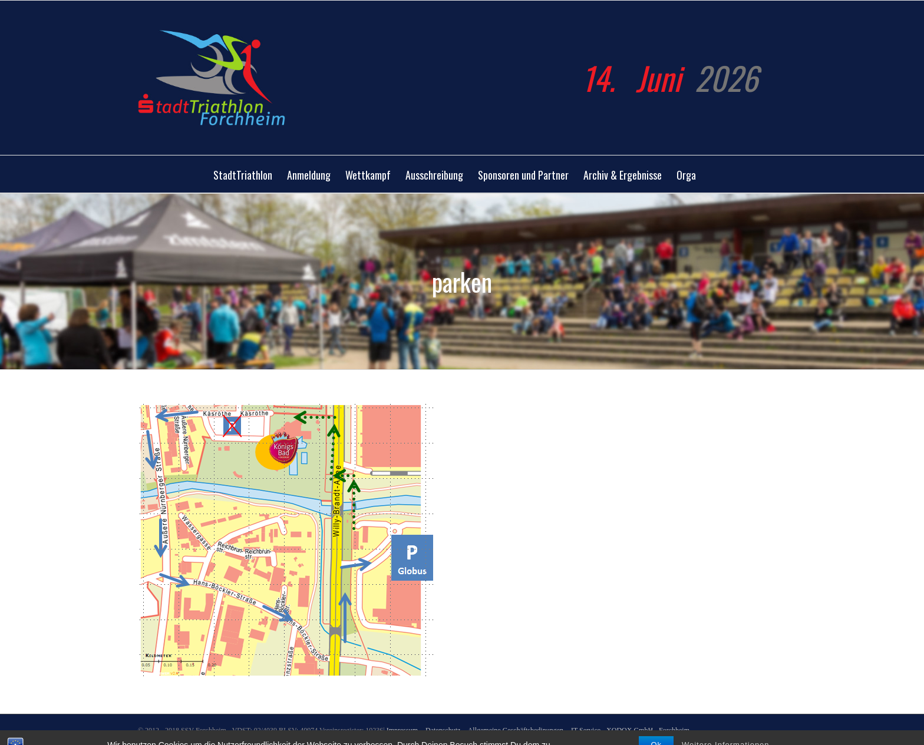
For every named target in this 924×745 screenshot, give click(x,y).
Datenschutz (443, 730)
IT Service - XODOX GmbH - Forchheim (630, 730)
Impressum (403, 730)
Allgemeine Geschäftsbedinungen (515, 730)
